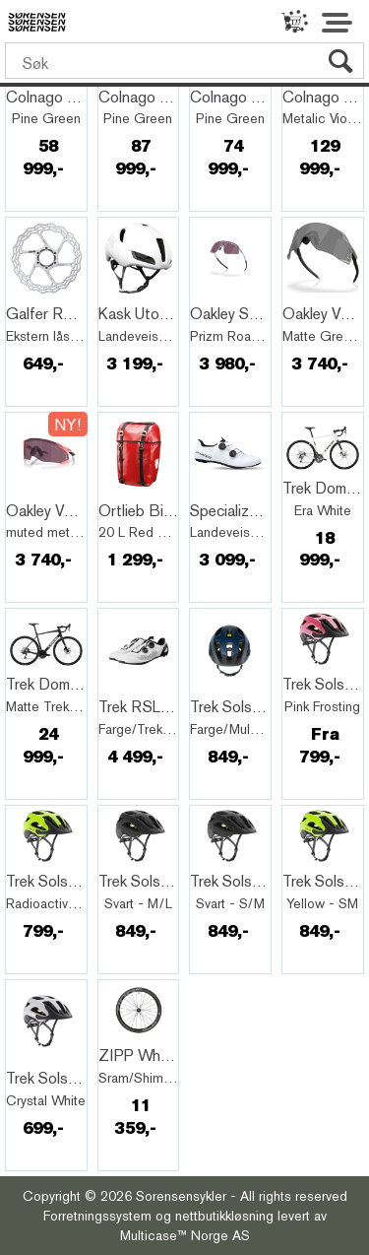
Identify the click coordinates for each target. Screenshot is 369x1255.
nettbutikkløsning (224, 1215)
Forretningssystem (97, 1215)
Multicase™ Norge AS (185, 1235)
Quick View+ (58, 292)
